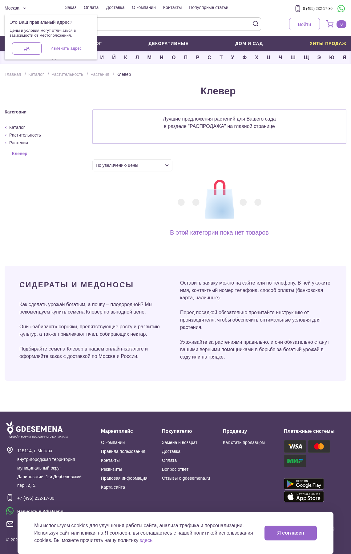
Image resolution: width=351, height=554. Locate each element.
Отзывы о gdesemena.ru (186, 478)
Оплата (91, 7)
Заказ (71, 7)
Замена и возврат (179, 442)
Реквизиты (111, 469)
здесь (146, 540)
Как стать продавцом (244, 442)
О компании (144, 7)
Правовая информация (124, 478)
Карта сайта (113, 487)
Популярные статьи (208, 7)
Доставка (115, 7)
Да (26, 48)
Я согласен (290, 533)
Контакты (172, 7)
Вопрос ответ (175, 469)
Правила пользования (123, 451)
